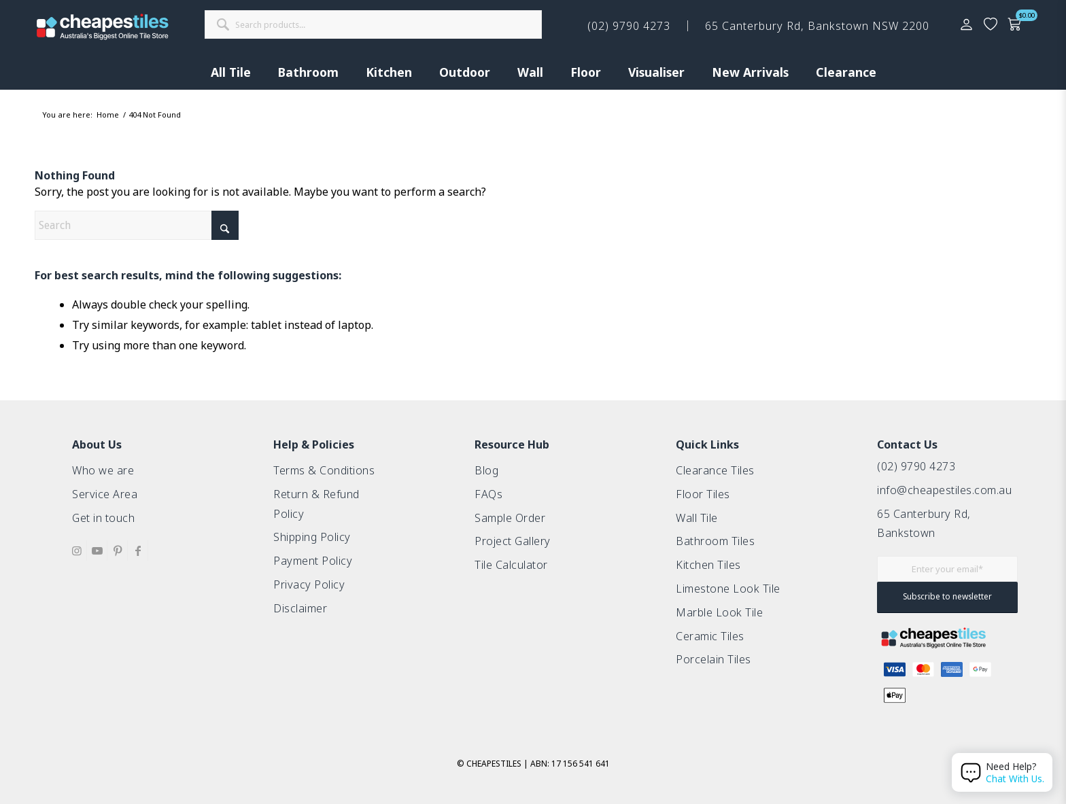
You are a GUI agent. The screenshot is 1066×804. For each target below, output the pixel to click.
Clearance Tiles (715, 470)
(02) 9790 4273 (916, 466)
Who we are (103, 470)
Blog (486, 470)
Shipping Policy (312, 536)
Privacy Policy (309, 584)
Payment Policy (312, 560)
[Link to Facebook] (138, 550)
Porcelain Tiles (713, 659)
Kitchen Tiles (708, 564)
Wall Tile (697, 517)
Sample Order (510, 517)
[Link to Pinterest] (117, 550)
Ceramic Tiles (710, 636)
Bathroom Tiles (715, 541)
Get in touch (103, 517)
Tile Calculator (511, 564)
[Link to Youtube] (97, 550)
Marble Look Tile (719, 612)
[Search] (137, 225)
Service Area (104, 494)
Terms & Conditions (324, 470)
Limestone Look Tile (728, 588)
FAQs (488, 494)
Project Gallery (513, 541)
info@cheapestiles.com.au (944, 490)
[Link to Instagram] (76, 550)
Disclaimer (300, 608)
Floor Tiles (703, 494)
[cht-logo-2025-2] (103, 26)
